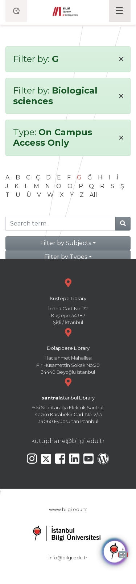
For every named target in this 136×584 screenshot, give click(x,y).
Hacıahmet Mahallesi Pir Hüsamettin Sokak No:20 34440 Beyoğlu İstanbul (68, 350)
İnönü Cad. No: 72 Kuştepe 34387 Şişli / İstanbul (68, 300)
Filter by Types (65, 256)
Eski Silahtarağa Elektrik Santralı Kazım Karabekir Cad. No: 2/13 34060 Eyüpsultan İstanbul (68, 400)
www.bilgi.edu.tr (68, 509)
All (93, 194)
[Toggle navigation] (120, 11)
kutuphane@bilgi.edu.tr (68, 441)
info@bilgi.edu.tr (68, 557)
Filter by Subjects (65, 243)
